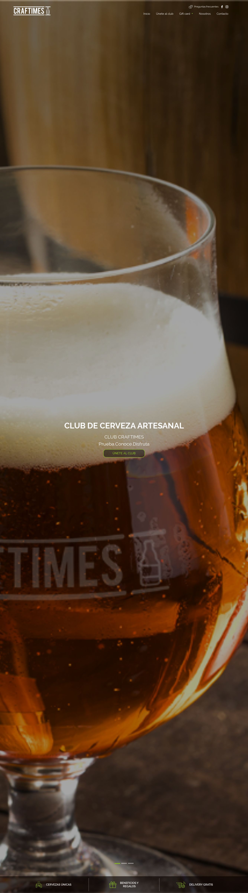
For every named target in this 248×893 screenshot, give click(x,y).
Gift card (185, 13)
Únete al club (164, 13)
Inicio (146, 13)
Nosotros (205, 13)
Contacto (222, 13)
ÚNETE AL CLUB (124, 453)
